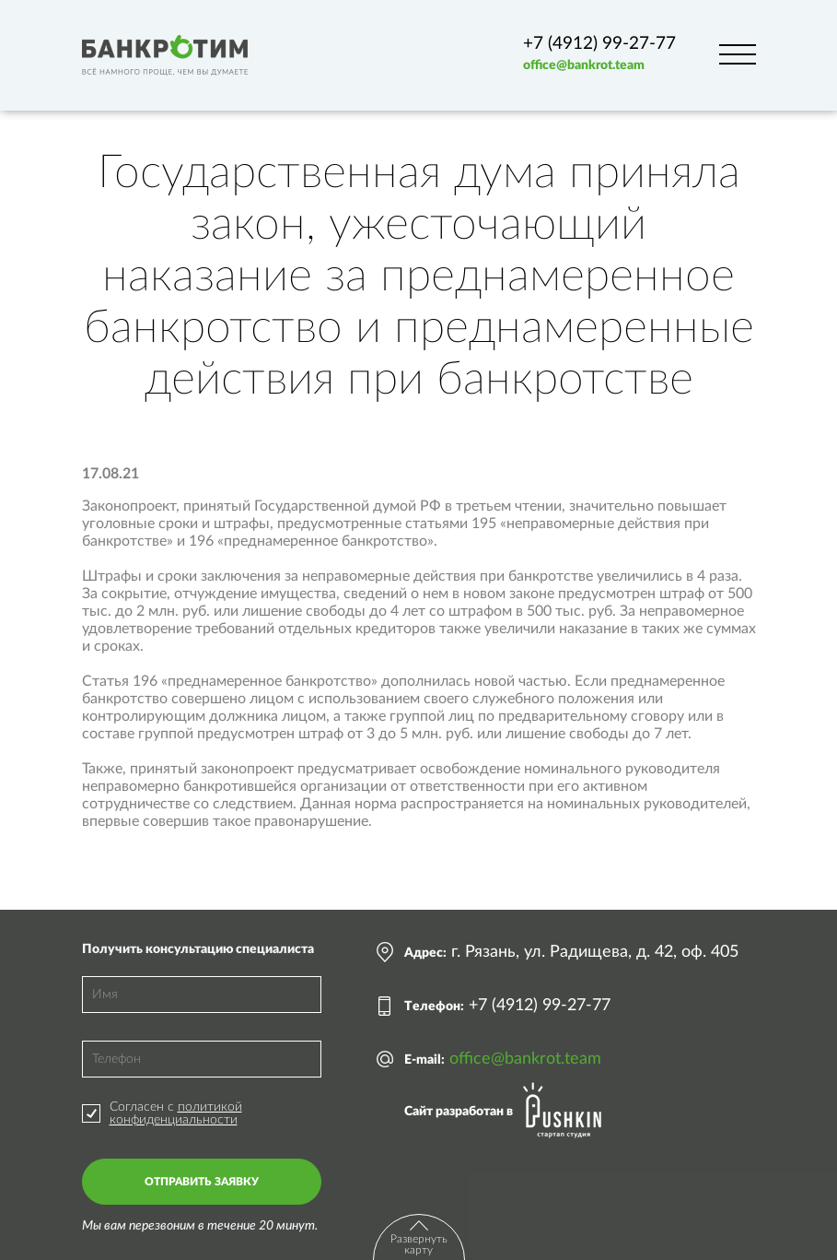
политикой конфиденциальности (176, 1113)
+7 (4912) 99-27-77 (599, 44)
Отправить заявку (202, 1181)
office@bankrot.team (584, 65)
